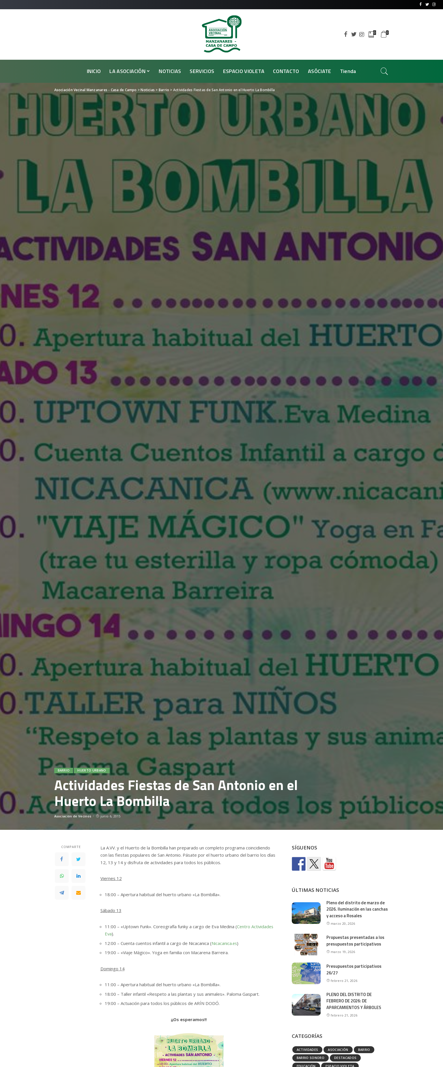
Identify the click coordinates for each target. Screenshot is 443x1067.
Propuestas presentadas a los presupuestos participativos (355, 940)
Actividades (307, 1049)
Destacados (345, 1057)
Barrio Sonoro (310, 1057)
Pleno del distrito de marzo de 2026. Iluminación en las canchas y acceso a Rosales (357, 909)
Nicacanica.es (225, 943)
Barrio (64, 770)
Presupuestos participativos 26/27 (354, 969)
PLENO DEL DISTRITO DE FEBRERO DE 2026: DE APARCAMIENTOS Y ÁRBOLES (354, 1001)
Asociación (338, 1049)
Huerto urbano (91, 770)
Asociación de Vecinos (72, 816)
